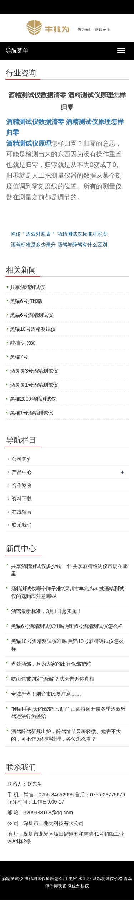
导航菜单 (16, 51)
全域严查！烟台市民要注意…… (46, 694)
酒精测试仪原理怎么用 (45, 878)
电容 (73, 878)
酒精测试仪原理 (28, 143)
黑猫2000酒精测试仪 (33, 399)
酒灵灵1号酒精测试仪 (34, 385)
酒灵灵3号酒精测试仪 (34, 371)
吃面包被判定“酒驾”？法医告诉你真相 (52, 679)
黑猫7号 (19, 357)
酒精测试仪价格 (108, 878)
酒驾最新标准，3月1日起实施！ (46, 611)
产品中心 (22, 472)
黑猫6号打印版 (26, 301)
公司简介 (22, 459)
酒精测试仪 (12, 878)
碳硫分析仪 (78, 885)
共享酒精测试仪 (27, 287)
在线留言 (22, 512)
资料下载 (22, 498)
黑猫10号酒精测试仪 (33, 329)
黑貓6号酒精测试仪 (31, 315)
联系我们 (22, 525)
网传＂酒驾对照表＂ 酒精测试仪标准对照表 (59, 234)
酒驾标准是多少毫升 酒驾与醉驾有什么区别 (59, 244)
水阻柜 (84, 878)
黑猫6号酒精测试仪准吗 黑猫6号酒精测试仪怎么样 (67, 626)
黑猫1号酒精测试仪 (31, 413)
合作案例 (22, 485)
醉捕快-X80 (23, 343)
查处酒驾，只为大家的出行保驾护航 (51, 664)
